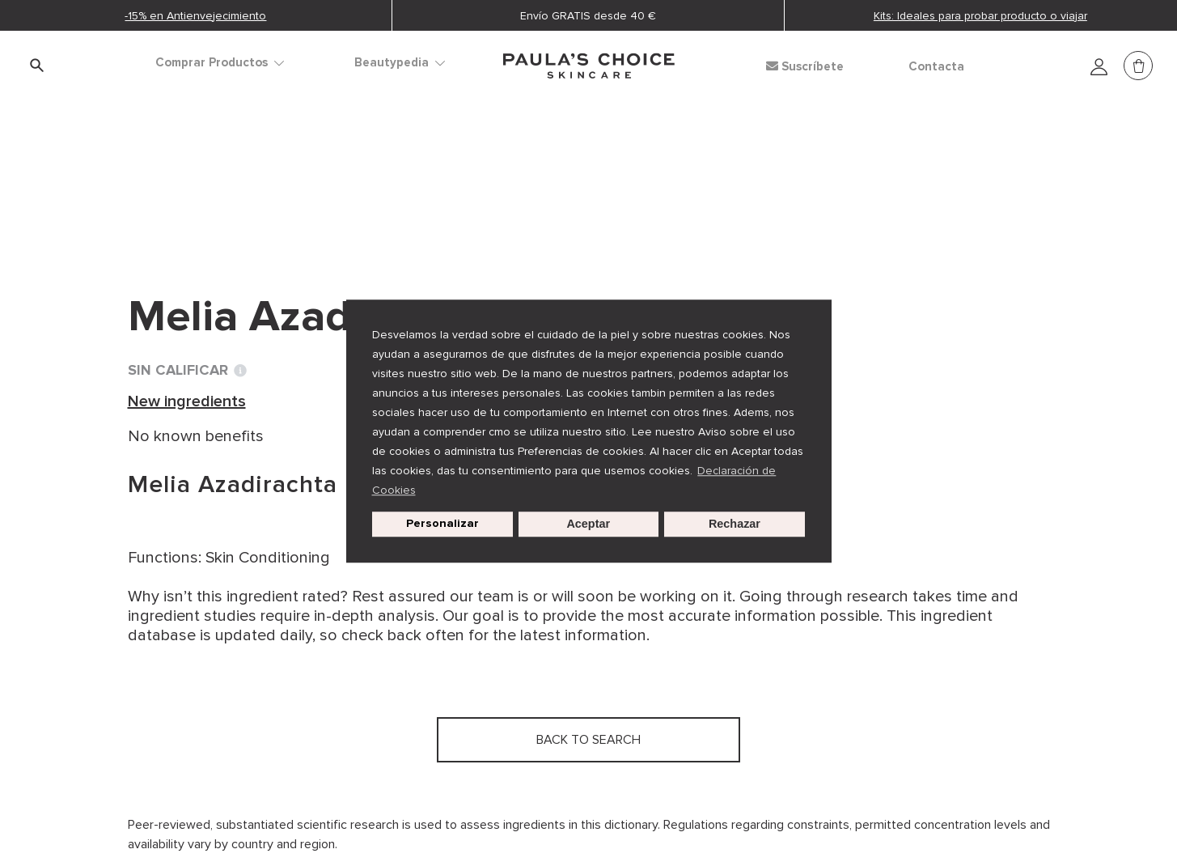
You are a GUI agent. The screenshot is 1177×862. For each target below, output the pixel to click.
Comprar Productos (219, 62)
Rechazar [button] (734, 524)
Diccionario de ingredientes (230, 178)
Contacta (936, 66)
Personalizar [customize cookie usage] (442, 524)
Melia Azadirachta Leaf (562, 178)
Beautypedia (399, 62)
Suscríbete (805, 66)
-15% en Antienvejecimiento (195, 16)
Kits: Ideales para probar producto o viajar (980, 16)
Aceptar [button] (588, 524)
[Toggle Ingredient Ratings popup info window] (240, 370)
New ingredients (403, 178)
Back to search (199, 211)
